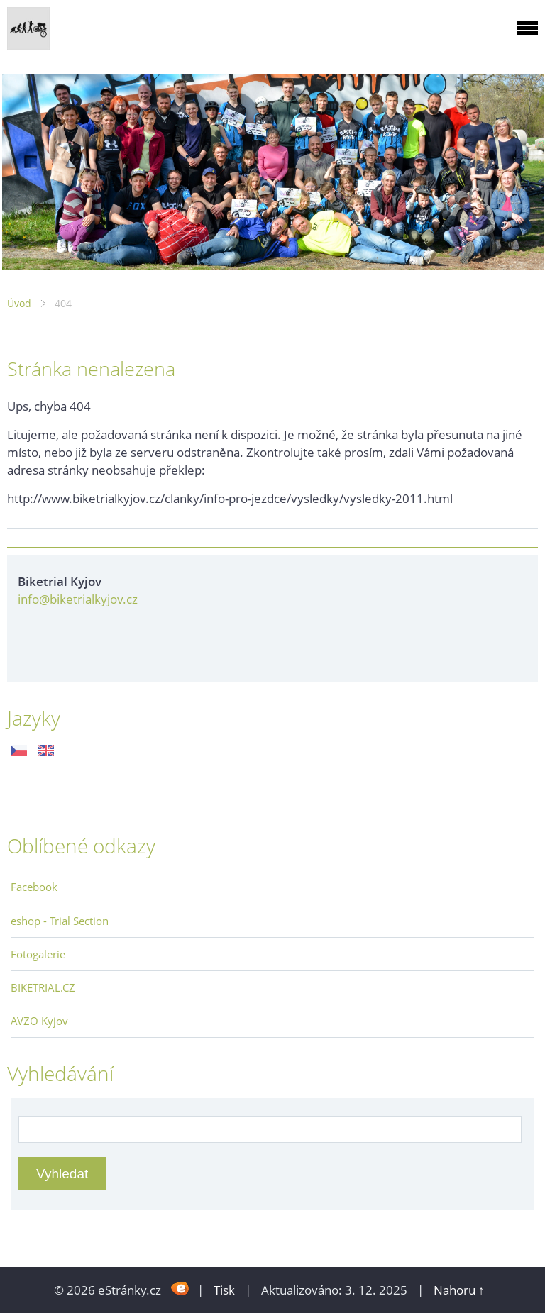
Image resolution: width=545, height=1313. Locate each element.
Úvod (19, 303)
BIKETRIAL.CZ (43, 987)
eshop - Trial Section (60, 921)
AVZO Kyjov (39, 1021)
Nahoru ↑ (459, 1290)
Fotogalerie (38, 954)
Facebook (34, 887)
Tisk (224, 1290)
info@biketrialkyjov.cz (78, 599)
